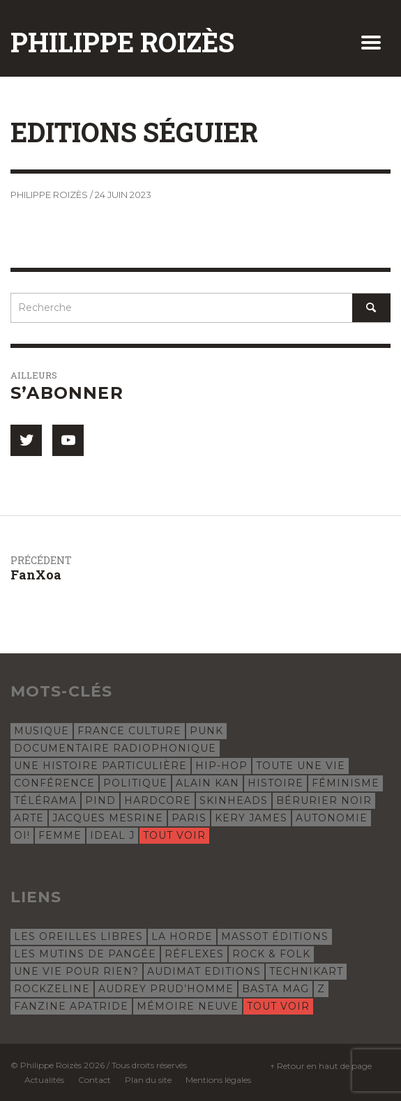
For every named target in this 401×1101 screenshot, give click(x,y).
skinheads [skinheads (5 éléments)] (233, 800)
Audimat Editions (204, 971)
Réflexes (194, 954)
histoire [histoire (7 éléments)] (275, 783)
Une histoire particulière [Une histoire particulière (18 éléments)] (100, 765)
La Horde (182, 936)
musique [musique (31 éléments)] (41, 730)
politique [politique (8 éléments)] (135, 783)
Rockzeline (52, 988)
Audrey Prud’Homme (166, 988)
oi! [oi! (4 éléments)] (22, 835)
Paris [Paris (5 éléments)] (189, 818)
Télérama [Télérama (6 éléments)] (45, 800)
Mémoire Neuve (188, 1006)
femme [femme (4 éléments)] (60, 835)
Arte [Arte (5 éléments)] (29, 818)
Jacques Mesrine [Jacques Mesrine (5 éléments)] (107, 818)
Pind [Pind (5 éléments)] (100, 800)
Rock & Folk (271, 954)
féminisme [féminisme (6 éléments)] (345, 783)
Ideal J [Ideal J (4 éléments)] (112, 835)
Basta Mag (275, 988)
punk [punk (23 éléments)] (206, 730)
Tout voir (174, 835)
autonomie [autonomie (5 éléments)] (332, 818)
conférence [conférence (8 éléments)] (54, 783)
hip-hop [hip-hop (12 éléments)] (221, 765)
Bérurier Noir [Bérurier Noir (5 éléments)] (324, 800)
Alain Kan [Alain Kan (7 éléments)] (207, 783)
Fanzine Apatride (71, 1006)
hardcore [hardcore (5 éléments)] (157, 800)
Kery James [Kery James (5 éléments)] (251, 818)
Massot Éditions (274, 936)
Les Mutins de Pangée (85, 954)
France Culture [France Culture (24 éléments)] (129, 730)
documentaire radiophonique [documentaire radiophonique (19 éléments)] (115, 748)
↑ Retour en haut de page (321, 1066)
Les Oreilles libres (78, 936)
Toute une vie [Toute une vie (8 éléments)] (300, 765)
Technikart (306, 971)
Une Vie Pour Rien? (76, 971)
